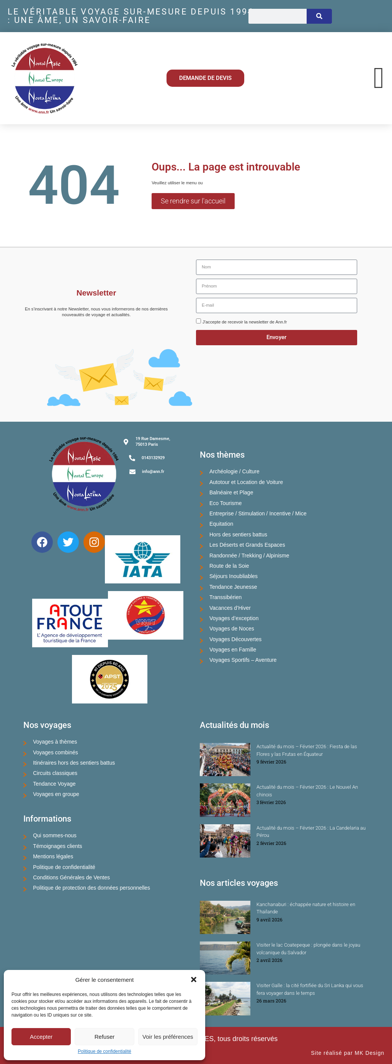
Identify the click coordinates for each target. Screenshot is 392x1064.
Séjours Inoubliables (233, 576)
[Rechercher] (319, 16)
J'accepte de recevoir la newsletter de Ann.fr (245, 322)
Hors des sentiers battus (238, 534)
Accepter (41, 1036)
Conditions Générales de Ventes (71, 877)
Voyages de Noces (231, 628)
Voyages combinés (55, 752)
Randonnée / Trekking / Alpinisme (249, 555)
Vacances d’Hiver (230, 608)
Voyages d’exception (233, 618)
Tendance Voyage (54, 784)
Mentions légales (53, 856)
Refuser (105, 1036)
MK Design (369, 1053)
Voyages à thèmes (55, 742)
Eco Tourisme (225, 503)
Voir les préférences (167, 1036)
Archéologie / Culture (234, 471)
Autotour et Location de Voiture (246, 482)
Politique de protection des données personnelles (91, 888)
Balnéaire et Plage (231, 492)
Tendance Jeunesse (233, 587)
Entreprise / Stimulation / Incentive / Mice (258, 513)
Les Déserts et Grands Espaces (247, 545)
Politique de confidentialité (104, 1051)
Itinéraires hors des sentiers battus (74, 763)
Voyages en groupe (56, 794)
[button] (194, 979)
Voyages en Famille (232, 650)
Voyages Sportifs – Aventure (243, 660)
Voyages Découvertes (235, 639)
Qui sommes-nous (55, 835)
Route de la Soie (229, 566)
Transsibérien (225, 597)
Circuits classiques (55, 773)
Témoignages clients (57, 846)
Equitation (221, 524)
